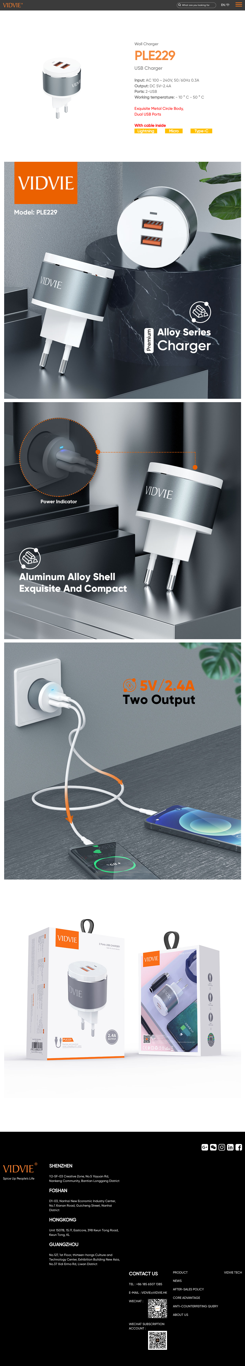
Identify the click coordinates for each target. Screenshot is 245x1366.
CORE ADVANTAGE (186, 1298)
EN (223, 5)
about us (180, 1315)
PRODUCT (180, 1272)
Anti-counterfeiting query (195, 1306)
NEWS (177, 1281)
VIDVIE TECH (233, 1272)
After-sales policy (188, 1289)
